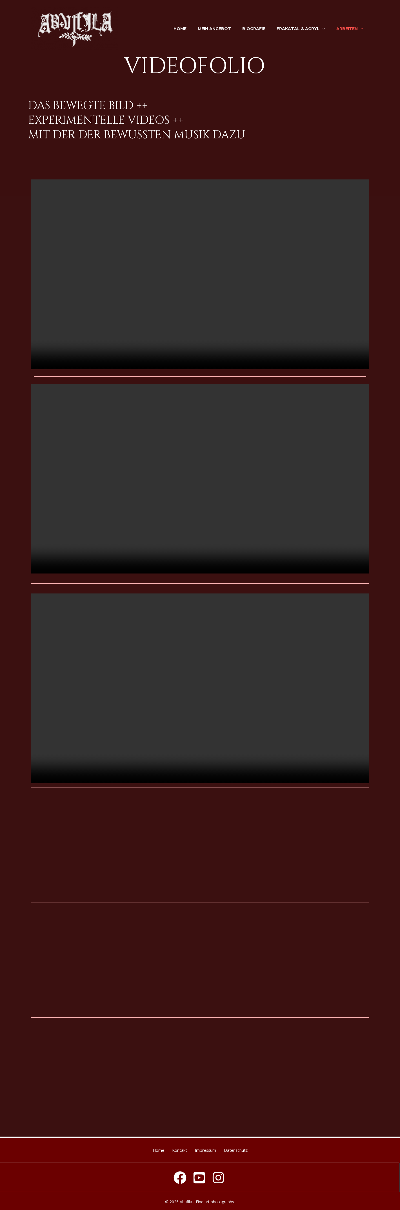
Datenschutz (245, 1149)
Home (180, 28)
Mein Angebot (214, 28)
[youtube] (199, 1175)
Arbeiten (347, 28)
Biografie (253, 28)
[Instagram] (218, 1175)
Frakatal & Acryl (298, 28)
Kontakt (176, 1149)
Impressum (208, 1149)
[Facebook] (180, 1175)
